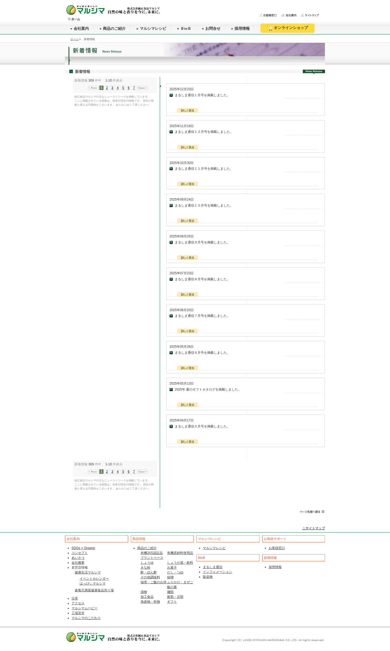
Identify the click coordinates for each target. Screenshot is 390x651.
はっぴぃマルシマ (93, 583)
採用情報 (240, 29)
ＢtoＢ (184, 29)
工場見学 (78, 613)
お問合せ (211, 29)
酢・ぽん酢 (149, 572)
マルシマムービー (85, 608)
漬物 (144, 592)
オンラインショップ (287, 28)
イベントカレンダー (94, 579)
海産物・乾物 (150, 602)
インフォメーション (217, 572)
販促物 (208, 577)
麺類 (170, 592)
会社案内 (79, 29)
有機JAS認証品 (152, 553)
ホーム (74, 39)
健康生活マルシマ (88, 572)
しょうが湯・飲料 (180, 563)
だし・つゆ (175, 572)
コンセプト (80, 553)
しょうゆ (147, 563)
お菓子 (172, 567)
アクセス (78, 603)
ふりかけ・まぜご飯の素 (180, 584)
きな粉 (145, 567)
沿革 (75, 598)
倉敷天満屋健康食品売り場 (94, 590)
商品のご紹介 (113, 29)
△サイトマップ (313, 528)
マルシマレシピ (151, 29)
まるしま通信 (212, 567)
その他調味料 (150, 577)
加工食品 (147, 597)
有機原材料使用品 (180, 553)
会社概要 (78, 563)
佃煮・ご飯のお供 (154, 582)
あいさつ (78, 558)
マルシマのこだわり (86, 618)
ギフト (172, 602)
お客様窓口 (277, 548)
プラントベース (152, 558)
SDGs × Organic (83, 548)
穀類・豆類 (175, 597)
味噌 (170, 577)
